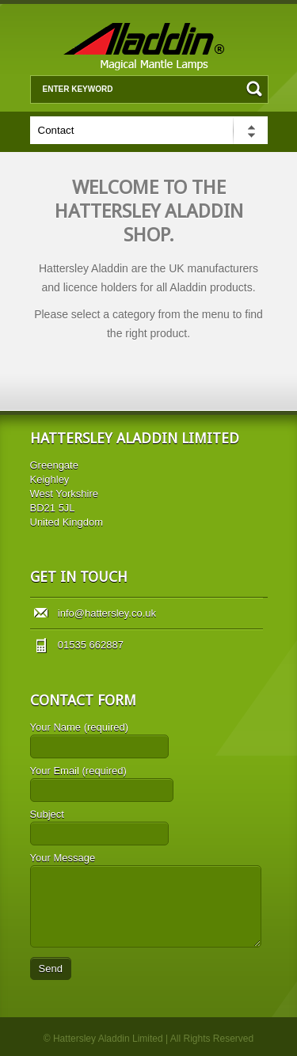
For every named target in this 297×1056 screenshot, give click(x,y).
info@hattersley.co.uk (107, 613)
